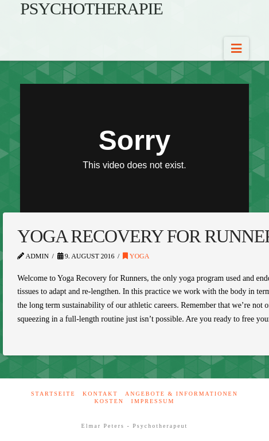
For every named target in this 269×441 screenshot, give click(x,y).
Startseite (53, 393)
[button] (236, 48)
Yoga (136, 256)
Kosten (109, 401)
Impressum (153, 401)
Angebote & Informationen (181, 393)
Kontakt (100, 393)
